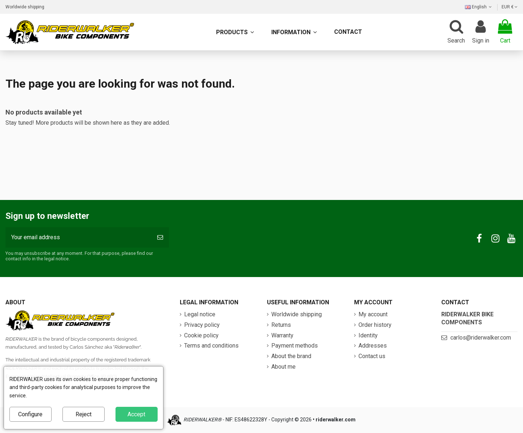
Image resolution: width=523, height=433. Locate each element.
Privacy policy (202, 324)
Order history (375, 324)
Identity (368, 335)
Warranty (282, 335)
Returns (281, 324)
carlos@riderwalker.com (480, 337)
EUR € (510, 6)
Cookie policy (201, 335)
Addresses (372, 345)
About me (283, 366)
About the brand (291, 356)
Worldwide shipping (24, 6)
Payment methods (294, 345)
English (479, 6)
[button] (294, 32)
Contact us (371, 356)
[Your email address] (78, 237)
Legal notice (199, 314)
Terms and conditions (211, 345)
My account (373, 314)
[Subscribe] (160, 237)
